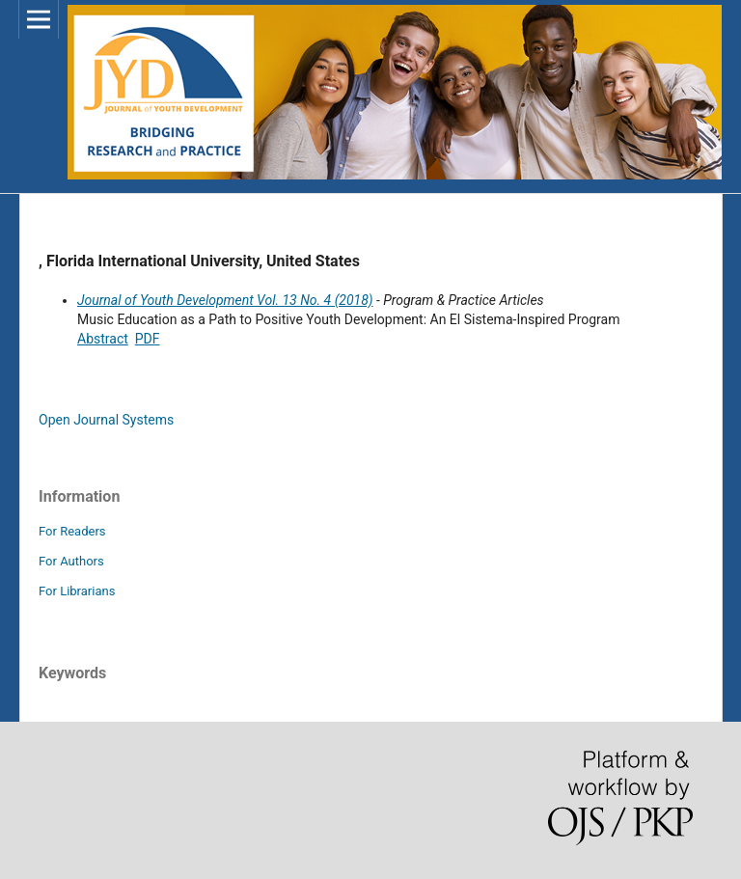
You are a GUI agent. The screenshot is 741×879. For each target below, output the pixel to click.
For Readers (72, 531)
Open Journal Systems (106, 419)
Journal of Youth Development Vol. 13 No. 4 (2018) (225, 300)
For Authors (71, 561)
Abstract (102, 338)
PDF (147, 338)
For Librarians (77, 591)
